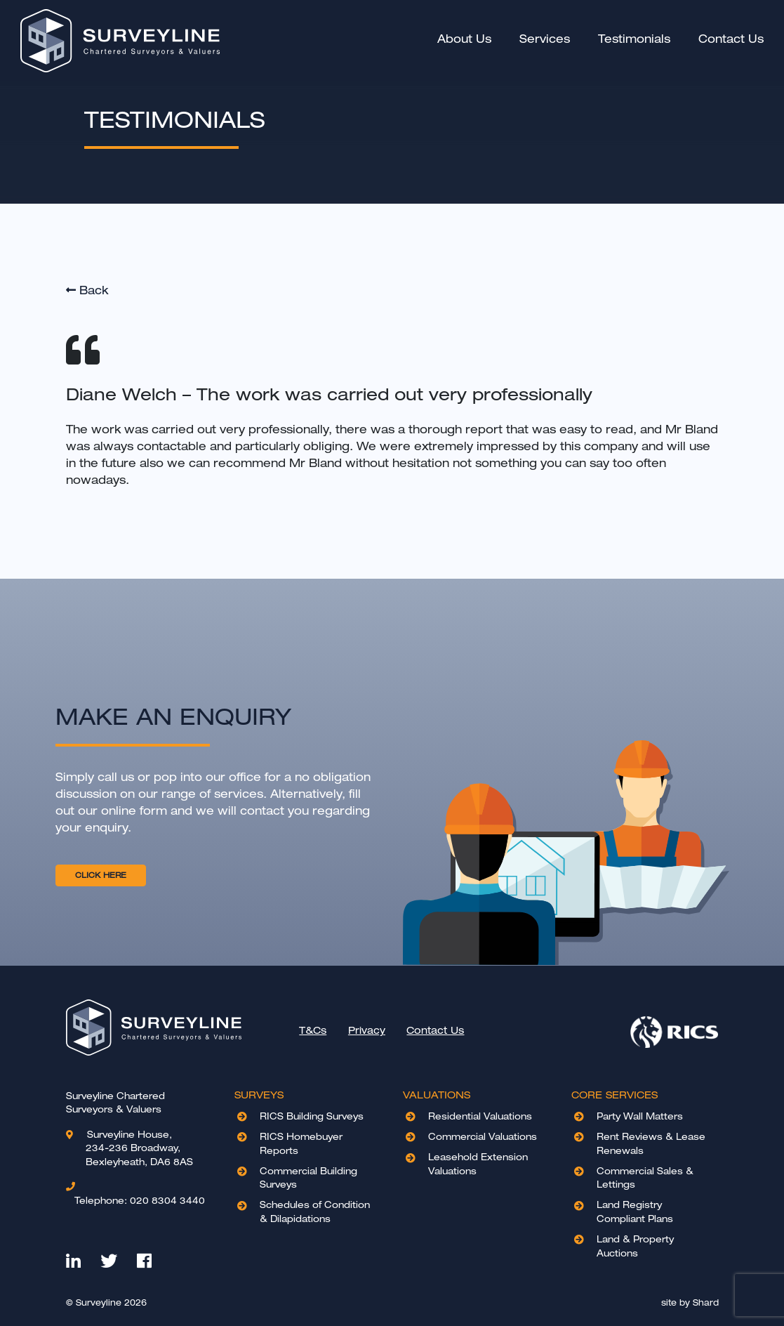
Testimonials (632, 39)
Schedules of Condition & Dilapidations (315, 1211)
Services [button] (542, 39)
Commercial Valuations (482, 1136)
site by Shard (690, 1302)
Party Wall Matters (640, 1116)
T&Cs (312, 1030)
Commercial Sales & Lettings (645, 1177)
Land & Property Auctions (635, 1246)
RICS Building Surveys (312, 1116)
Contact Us (729, 39)
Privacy (366, 1030)
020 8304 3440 (139, 1199)
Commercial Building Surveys (308, 1177)
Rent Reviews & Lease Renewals (651, 1143)
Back (87, 290)
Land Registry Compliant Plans (635, 1211)
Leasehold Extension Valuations (478, 1163)
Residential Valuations (480, 1116)
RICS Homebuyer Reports (301, 1143)
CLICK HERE (100, 874)
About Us (462, 38)
